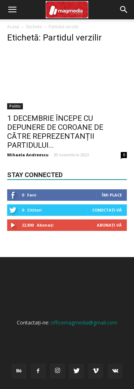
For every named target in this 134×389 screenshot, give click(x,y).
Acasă (13, 27)
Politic (15, 106)
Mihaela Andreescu (28, 154)
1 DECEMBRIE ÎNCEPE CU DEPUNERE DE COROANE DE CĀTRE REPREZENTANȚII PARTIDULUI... (55, 132)
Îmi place (112, 195)
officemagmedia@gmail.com (84, 322)
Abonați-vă (109, 225)
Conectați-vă (107, 210)
